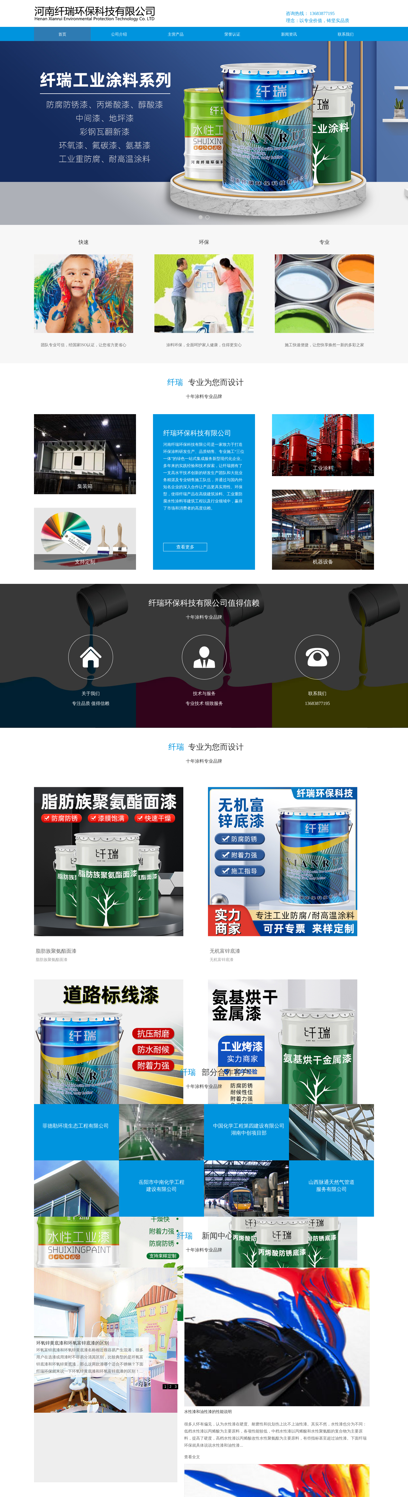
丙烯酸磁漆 (161, 1034)
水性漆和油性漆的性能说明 (294, 1275)
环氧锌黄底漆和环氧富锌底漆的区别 (72, 1343)
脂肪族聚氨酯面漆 (54, 897)
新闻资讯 (289, 34)
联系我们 (346, 34)
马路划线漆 (275, 897)
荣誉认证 (232, 34)
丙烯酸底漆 (275, 1034)
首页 (62, 34)
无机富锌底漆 (163, 897)
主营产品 (176, 34)
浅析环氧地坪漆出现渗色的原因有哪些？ (307, 1350)
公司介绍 (119, 34)
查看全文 (275, 1336)
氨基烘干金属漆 (52, 1034)
